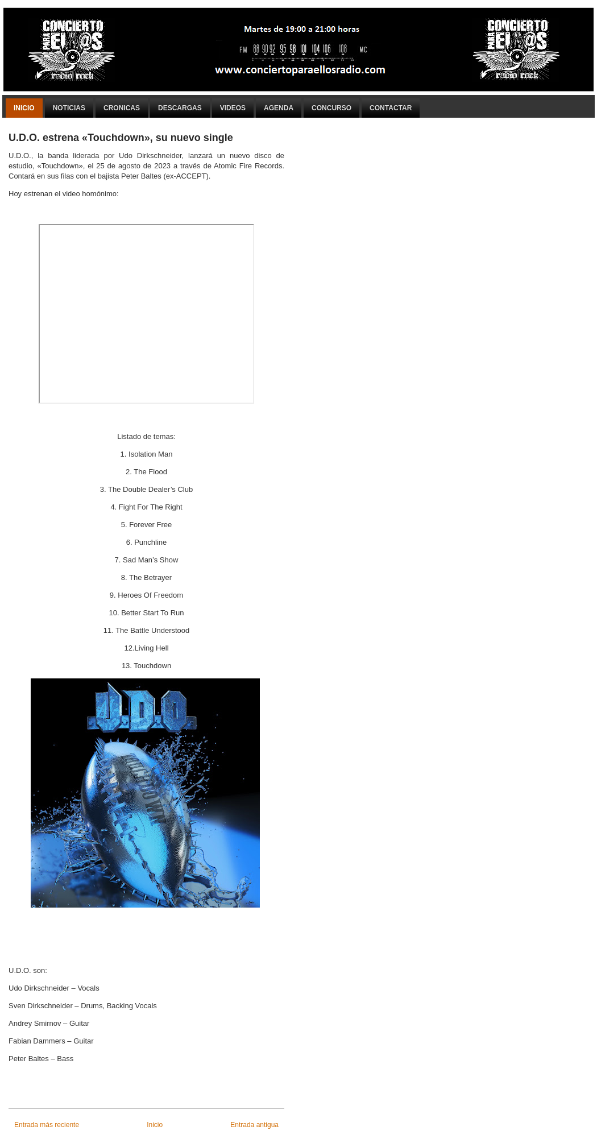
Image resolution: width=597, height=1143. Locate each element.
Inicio (24, 108)
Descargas (180, 108)
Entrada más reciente (46, 1125)
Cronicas (121, 108)
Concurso (331, 108)
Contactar (391, 108)
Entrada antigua (254, 1125)
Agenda (278, 108)
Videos (233, 108)
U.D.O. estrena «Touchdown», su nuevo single (121, 137)
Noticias (69, 108)
